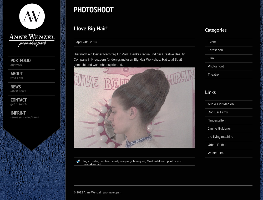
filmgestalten (216, 120)
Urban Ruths (216, 145)
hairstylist (139, 161)
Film (211, 58)
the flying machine (220, 137)
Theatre (213, 74)
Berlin (94, 161)
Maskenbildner (156, 161)
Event (212, 42)
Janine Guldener (219, 128)
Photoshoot (216, 66)
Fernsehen (215, 50)
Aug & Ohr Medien (221, 104)
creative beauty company (116, 161)
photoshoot (174, 161)
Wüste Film (216, 153)
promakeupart (92, 164)
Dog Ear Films (218, 112)
